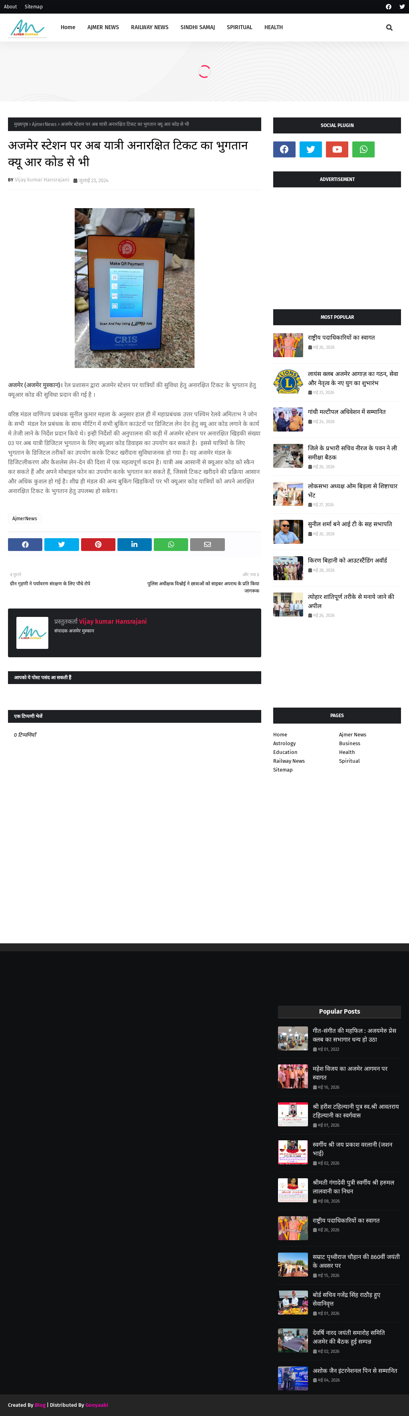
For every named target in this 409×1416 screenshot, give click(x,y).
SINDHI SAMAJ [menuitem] (198, 27)
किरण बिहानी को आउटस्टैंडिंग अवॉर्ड (347, 560)
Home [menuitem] (68, 27)
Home (280, 735)
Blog (40, 1405)
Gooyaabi (96, 1405)
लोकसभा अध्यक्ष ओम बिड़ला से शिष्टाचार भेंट (352, 491)
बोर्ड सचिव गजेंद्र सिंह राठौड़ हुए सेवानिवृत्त (346, 1299)
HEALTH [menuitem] (273, 27)
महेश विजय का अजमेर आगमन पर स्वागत (350, 1073)
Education (285, 752)
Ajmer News (352, 735)
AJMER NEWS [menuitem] (103, 27)
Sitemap (34, 7)
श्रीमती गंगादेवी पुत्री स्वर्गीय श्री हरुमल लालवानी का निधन (353, 1187)
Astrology (284, 743)
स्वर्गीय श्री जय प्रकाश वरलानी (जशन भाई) (352, 1149)
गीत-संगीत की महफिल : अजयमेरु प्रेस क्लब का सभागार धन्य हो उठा (354, 1035)
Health (347, 752)
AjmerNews (44, 124)
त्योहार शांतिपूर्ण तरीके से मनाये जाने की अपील (351, 601)
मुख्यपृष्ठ (21, 124)
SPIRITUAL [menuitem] (239, 27)
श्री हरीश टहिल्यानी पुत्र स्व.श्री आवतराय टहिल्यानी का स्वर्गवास (356, 1111)
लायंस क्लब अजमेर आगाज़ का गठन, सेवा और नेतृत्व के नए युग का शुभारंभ (353, 378)
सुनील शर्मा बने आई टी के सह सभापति (350, 524)
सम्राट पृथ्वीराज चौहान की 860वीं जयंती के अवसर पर (356, 1261)
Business (349, 743)
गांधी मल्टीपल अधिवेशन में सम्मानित (347, 412)
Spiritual (349, 761)
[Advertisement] (337, 245)
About (10, 7)
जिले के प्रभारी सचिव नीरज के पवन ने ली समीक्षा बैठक (352, 453)
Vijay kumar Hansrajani (42, 180)
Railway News (289, 761)
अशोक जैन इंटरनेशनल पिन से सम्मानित (355, 1370)
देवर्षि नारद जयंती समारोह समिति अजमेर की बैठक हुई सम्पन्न (349, 1337)
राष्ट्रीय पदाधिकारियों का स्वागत (341, 337)
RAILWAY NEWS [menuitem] (150, 27)
